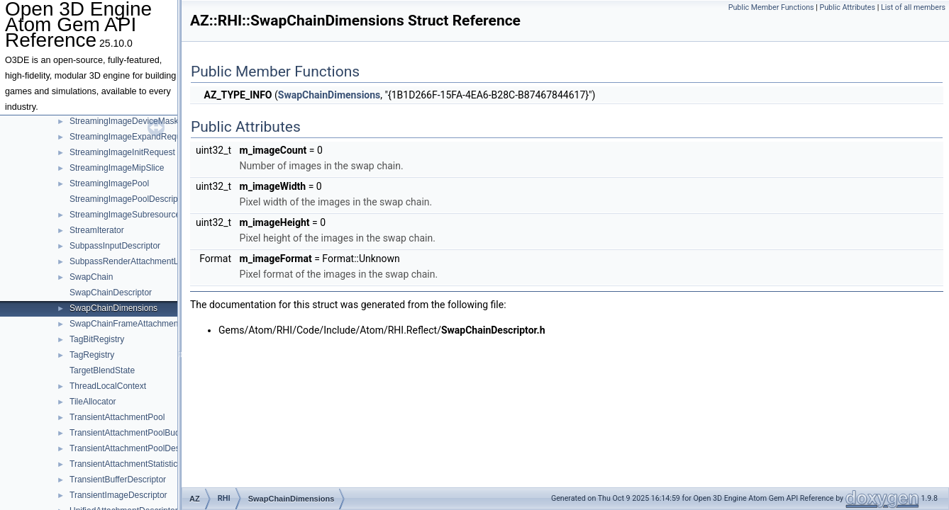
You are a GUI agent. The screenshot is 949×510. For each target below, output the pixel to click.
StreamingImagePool (109, 183)
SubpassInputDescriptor (115, 246)
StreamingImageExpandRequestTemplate (148, 137)
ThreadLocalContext (108, 386)
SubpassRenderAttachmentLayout (134, 261)
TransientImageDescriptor (118, 495)
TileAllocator (93, 402)
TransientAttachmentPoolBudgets (133, 433)
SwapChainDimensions (113, 308)
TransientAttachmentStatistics (126, 464)
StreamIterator (97, 230)
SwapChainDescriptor (111, 293)
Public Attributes (847, 7)
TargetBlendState (102, 370)
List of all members (913, 7)
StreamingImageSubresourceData (134, 215)
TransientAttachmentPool (117, 417)
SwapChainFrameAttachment (125, 324)
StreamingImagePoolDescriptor (129, 199)
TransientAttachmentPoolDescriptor (137, 448)
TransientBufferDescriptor (118, 479)
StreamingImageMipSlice (117, 168)
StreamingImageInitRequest (122, 152)
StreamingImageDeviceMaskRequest (140, 121)
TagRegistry (92, 355)
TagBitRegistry (97, 339)
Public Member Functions (771, 7)
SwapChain (91, 277)
